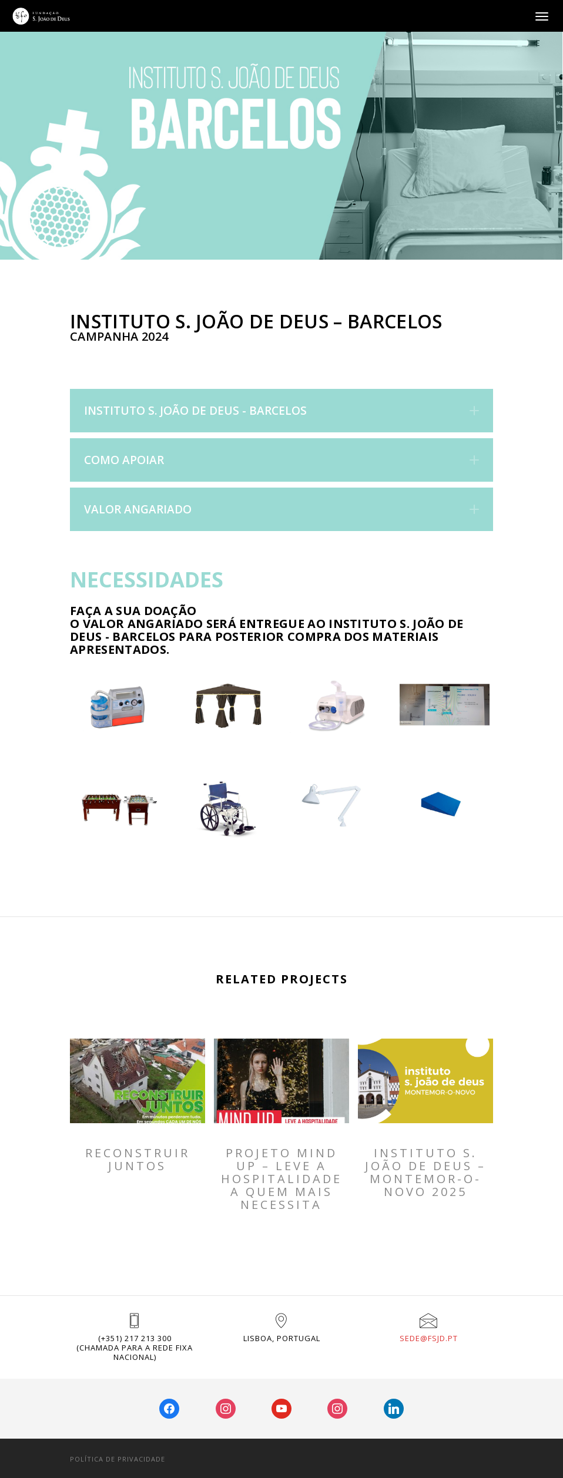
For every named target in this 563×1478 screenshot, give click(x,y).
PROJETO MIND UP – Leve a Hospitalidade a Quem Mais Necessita (281, 1179)
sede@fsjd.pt (429, 1338)
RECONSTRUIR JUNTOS (137, 1160)
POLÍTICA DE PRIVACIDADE (117, 1459)
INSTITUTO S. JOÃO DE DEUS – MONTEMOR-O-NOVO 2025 (425, 1172)
